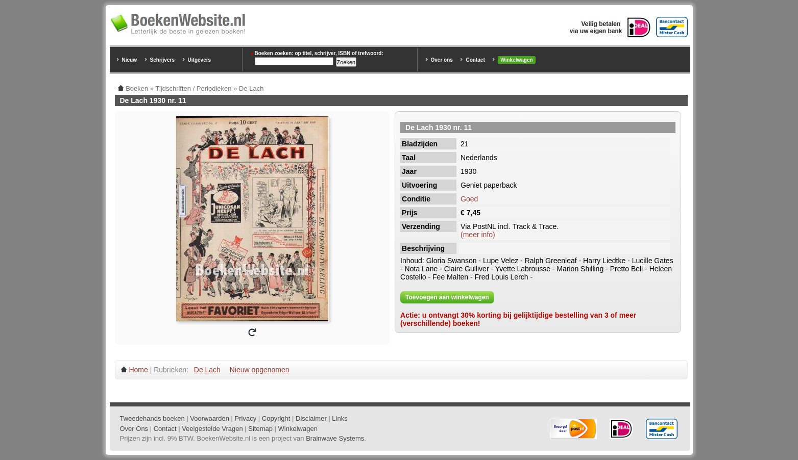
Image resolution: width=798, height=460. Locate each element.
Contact (475, 60)
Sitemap (260, 428)
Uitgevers (199, 60)
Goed (469, 199)
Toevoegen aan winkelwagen (447, 297)
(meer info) (478, 235)
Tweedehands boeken (152, 418)
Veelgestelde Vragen (212, 428)
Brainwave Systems (335, 438)
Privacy (246, 418)
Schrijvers (162, 60)
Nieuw (129, 60)
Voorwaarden (209, 418)
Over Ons (134, 428)
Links (339, 418)
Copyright (276, 418)
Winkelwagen (516, 60)
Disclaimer (311, 418)
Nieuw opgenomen (259, 370)
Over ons (442, 60)
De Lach (207, 370)
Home (138, 370)
